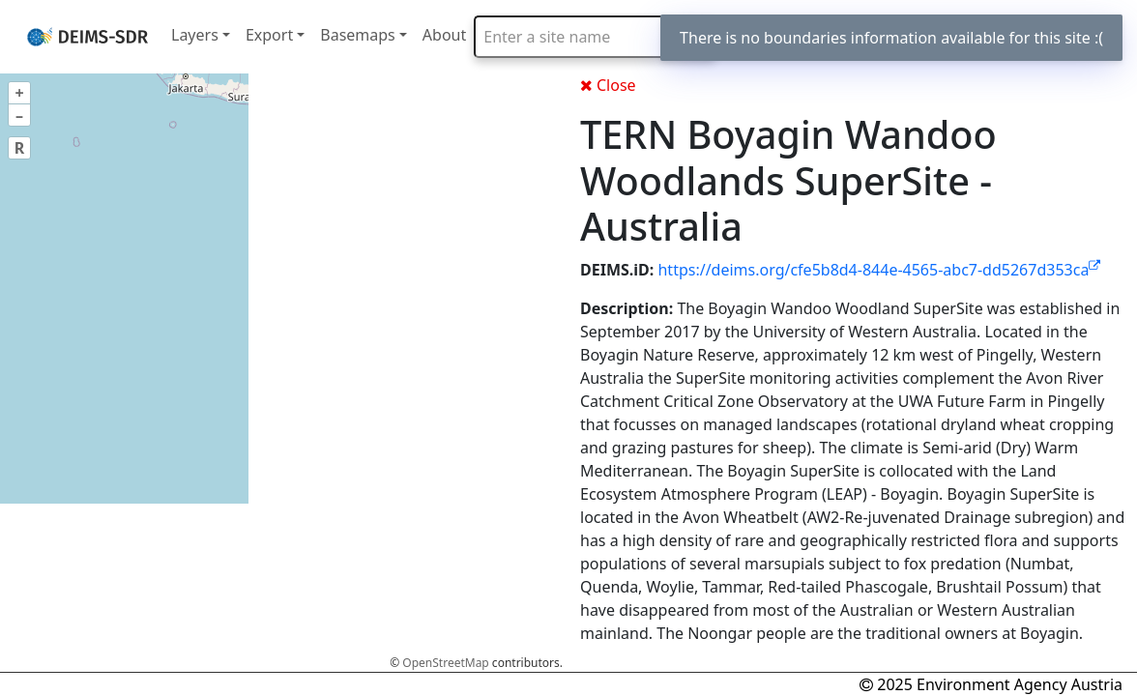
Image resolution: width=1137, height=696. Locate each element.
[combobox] (594, 36)
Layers (195, 34)
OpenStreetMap (445, 662)
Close (608, 85)
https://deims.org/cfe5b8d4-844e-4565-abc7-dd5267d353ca (878, 269)
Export (269, 34)
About (444, 34)
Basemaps (357, 34)
